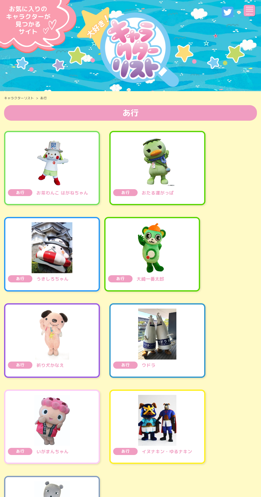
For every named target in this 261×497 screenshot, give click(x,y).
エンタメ (114, 419)
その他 (156, 443)
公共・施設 (81, 419)
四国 (204, 431)
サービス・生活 (221, 419)
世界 (131, 443)
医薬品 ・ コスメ (153, 419)
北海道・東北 (59, 431)
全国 (28, 431)
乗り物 (50, 419)
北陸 (160, 431)
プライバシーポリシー (143, 475)
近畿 (182, 431)
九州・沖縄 (103, 443)
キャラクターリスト (19, 98)
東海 (138, 431)
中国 (226, 431)
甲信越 (115, 431)
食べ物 (24, 419)
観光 (188, 419)
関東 (90, 431)
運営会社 (103, 475)
